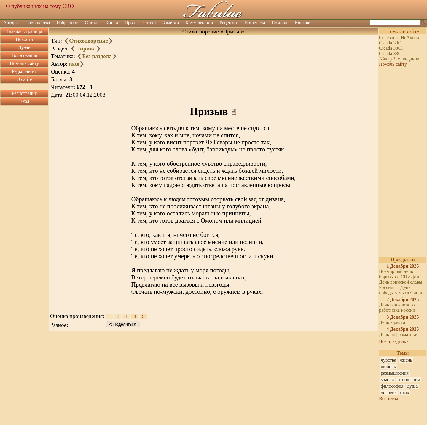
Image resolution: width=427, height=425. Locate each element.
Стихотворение (88, 41)
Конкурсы (255, 22)
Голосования (24, 55)
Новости (24, 39)
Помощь (280, 22)
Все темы (388, 398)
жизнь (406, 359)
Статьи (92, 22)
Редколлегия (24, 71)
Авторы (11, 22)
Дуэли (24, 47)
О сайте (24, 79)
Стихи (149, 22)
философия (392, 386)
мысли (387, 379)
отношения (409, 379)
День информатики (398, 334)
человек (388, 392)
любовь (388, 366)
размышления (395, 373)
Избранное (67, 22)
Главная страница (24, 31)
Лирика (85, 48)
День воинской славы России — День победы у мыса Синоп (401, 287)
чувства (388, 359)
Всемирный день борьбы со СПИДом (399, 274)
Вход (24, 101)
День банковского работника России (397, 307)
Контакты (305, 22)
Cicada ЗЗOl (391, 42)
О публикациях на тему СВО (40, 6)
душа (412, 386)
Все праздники (394, 341)
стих (404, 392)
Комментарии (199, 22)
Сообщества (37, 22)
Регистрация (24, 93)
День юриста (392, 322)
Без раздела (97, 56)
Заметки (170, 22)
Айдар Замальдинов (399, 58)
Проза (131, 22)
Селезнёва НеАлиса (399, 37)
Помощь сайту (24, 63)
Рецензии (228, 22)
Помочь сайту (393, 64)
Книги (111, 22)
